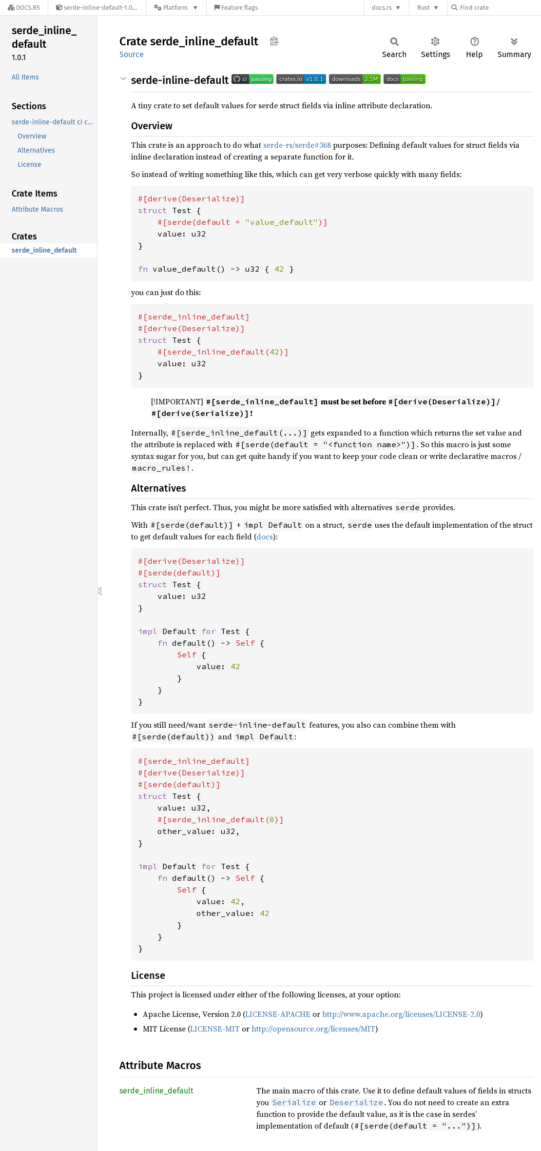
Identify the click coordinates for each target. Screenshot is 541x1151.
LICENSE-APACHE (277, 1014)
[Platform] (176, 7)
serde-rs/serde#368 (297, 144)
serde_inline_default (156, 1090)
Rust (423, 7)
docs (264, 536)
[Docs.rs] (24, 7)
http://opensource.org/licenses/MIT (313, 1028)
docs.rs (382, 7)
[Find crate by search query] (500, 7)
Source (131, 54)
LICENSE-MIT (215, 1028)
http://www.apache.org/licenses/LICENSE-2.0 (401, 1014)
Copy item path (274, 41)
